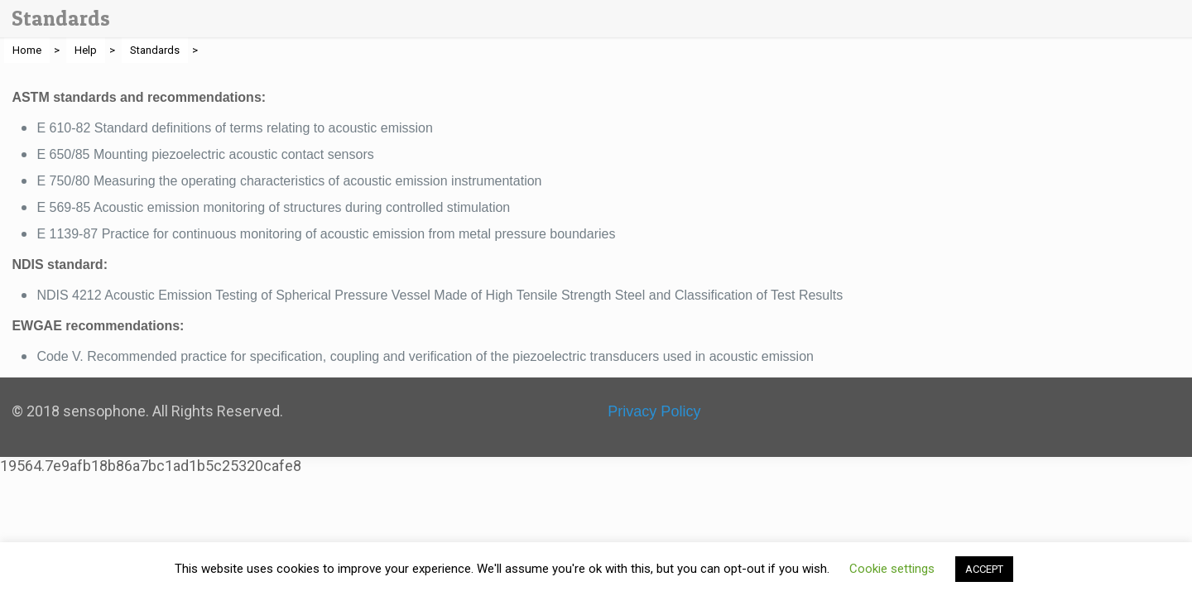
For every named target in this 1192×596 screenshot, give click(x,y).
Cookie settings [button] (892, 568)
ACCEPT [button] (984, 569)
